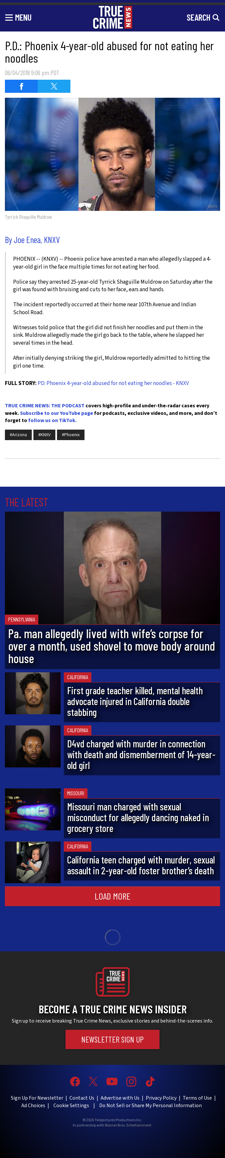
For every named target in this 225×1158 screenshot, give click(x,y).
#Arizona (18, 435)
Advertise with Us (120, 1098)
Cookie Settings (71, 1105)
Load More (112, 896)
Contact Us (81, 1098)
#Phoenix (71, 435)
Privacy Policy (161, 1098)
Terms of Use (197, 1098)
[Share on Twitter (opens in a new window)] (54, 86)
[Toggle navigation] (18, 17)
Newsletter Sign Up (112, 1039)
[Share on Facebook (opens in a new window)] (21, 86)
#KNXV (44, 435)
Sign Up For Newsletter (37, 1098)
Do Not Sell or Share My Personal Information (150, 1105)
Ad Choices (33, 1105)
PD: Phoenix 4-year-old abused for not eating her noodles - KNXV (113, 383)
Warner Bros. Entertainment (128, 1125)
